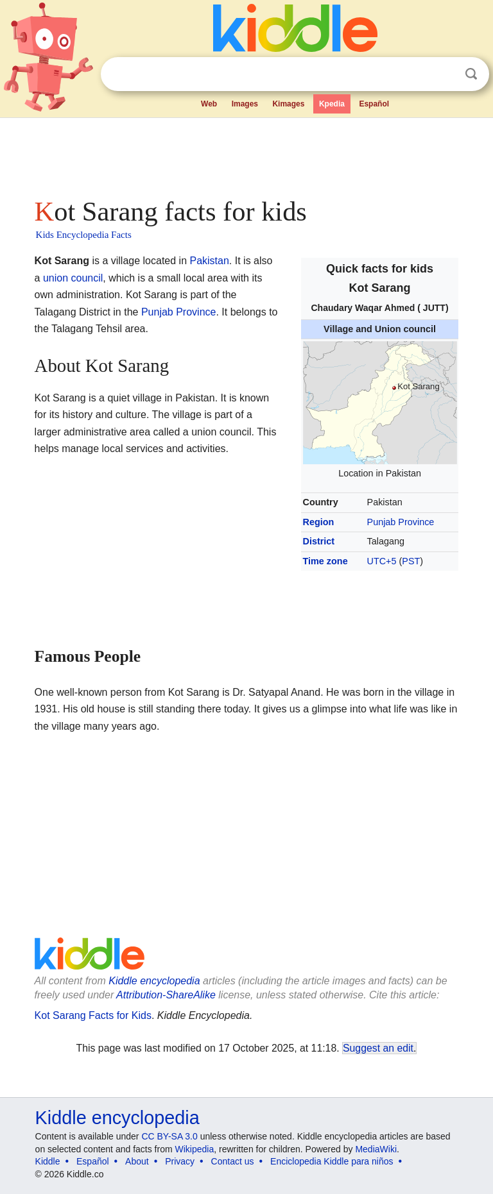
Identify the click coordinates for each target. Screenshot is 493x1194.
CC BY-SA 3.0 (169, 1136)
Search (471, 74)
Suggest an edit (378, 1048)
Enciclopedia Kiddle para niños (331, 1161)
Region (318, 522)
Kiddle (47, 1161)
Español (374, 103)
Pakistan (209, 260)
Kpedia (332, 103)
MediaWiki (376, 1149)
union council (73, 278)
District (319, 541)
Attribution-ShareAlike (166, 994)
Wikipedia (194, 1149)
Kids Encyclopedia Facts (84, 235)
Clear (445, 74)
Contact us (232, 1161)
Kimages (288, 103)
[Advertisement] (247, 154)
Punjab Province (401, 522)
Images (245, 103)
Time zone (325, 561)
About (137, 1161)
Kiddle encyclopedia (154, 980)
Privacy (180, 1161)
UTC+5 (382, 561)
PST (411, 561)
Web (209, 103)
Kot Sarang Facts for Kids (93, 1015)
